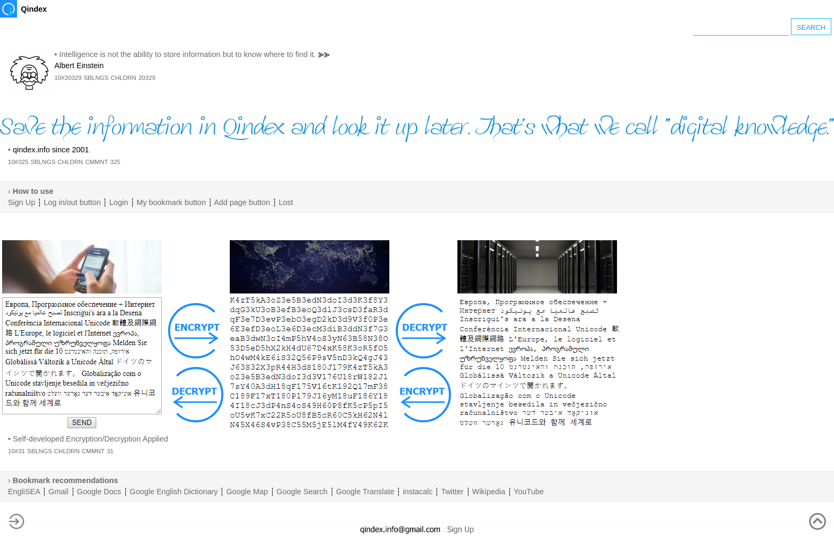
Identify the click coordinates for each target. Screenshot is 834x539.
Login (118, 202)
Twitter (452, 491)
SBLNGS (96, 78)
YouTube (529, 491)
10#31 (16, 451)
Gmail (58, 491)
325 (115, 162)
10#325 (18, 162)
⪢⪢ (324, 54)
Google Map (247, 491)
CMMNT (96, 162)
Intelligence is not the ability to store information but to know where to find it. (187, 54)
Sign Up (21, 202)
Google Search (302, 491)
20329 (146, 78)
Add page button (242, 202)
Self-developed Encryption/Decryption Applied (90, 439)
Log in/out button (72, 202)
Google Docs (99, 491)
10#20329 (67, 78)
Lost (286, 202)
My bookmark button (171, 202)
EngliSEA (24, 491)
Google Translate (365, 491)
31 (110, 451)
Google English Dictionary (174, 491)
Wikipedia (488, 491)
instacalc (417, 491)
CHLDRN (123, 78)
